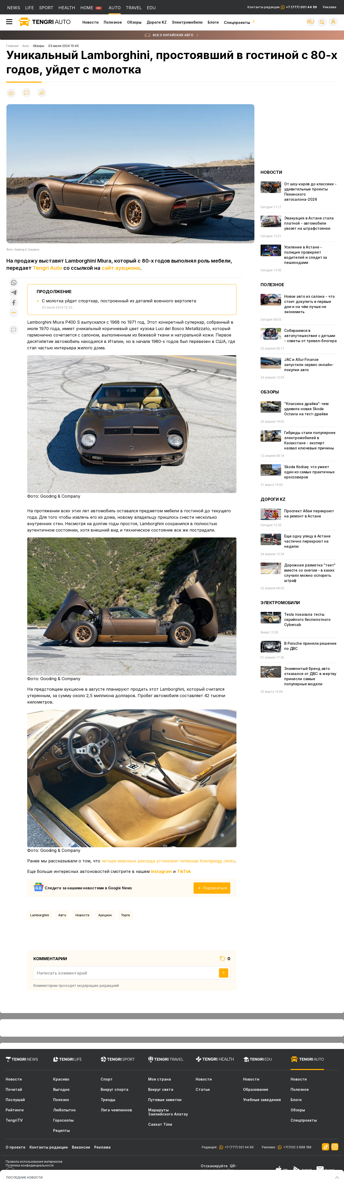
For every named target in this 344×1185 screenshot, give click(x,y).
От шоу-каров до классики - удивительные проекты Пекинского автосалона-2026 (310, 191)
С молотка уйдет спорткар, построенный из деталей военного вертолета (119, 300)
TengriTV (14, 1120)
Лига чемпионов (116, 1110)
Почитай (14, 1089)
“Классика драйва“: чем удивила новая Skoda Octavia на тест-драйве (306, 408)
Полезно (61, 1100)
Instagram (161, 871)
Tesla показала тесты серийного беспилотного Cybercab (307, 619)
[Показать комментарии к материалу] (13, 330)
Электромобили (187, 22)
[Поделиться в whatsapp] (13, 283)
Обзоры (134, 22)
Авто (62, 915)
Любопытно (64, 1110)
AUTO (115, 7)
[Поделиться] (41, 93)
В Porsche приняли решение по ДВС (310, 646)
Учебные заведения (262, 1100)
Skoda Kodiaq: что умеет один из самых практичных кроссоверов (309, 472)
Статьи (203, 1089)
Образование (255, 1089)
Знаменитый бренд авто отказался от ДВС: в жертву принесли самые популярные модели (310, 676)
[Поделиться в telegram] (13, 293)
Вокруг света (160, 1089)
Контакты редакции (282, 7)
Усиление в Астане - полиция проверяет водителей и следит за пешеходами (305, 255)
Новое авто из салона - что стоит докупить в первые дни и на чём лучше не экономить (309, 304)
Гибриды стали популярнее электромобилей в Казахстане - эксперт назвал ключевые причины (310, 440)
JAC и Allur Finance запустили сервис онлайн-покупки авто (309, 364)
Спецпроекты (239, 22)
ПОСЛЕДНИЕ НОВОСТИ (24, 1177)
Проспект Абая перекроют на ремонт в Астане (309, 513)
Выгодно (61, 1089)
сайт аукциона (121, 268)
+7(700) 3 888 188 (296, 1147)
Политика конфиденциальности (30, 1165)
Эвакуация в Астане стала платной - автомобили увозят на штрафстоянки (309, 223)
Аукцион (104, 915)
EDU (151, 7)
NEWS (13, 7)
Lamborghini (39, 915)
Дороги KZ (157, 22)
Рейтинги (15, 1110)
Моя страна (159, 1079)
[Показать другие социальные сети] (13, 313)
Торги (125, 915)
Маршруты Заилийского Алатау (168, 1112)
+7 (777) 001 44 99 (238, 1147)
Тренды (108, 1100)
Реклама (329, 7)
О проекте (15, 1147)
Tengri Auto (47, 268)
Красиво (61, 1079)
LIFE (29, 7)
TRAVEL (134, 7)
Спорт (107, 1079)
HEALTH (67, 7)
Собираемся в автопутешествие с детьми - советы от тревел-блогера (310, 335)
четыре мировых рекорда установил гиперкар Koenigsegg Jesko (168, 860)
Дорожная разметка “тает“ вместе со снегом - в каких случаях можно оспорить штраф (310, 573)
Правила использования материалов (34, 1161)
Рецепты (61, 1131)
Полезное (113, 22)
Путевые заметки (164, 1100)
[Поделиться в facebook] (13, 303)
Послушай (15, 1100)
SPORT (46, 7)
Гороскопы (63, 1120)
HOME (86, 7)
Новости (90, 22)
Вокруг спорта (114, 1089)
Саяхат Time (160, 1124)
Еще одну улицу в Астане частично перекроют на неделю (307, 541)
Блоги (213, 22)
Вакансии (81, 1147)
